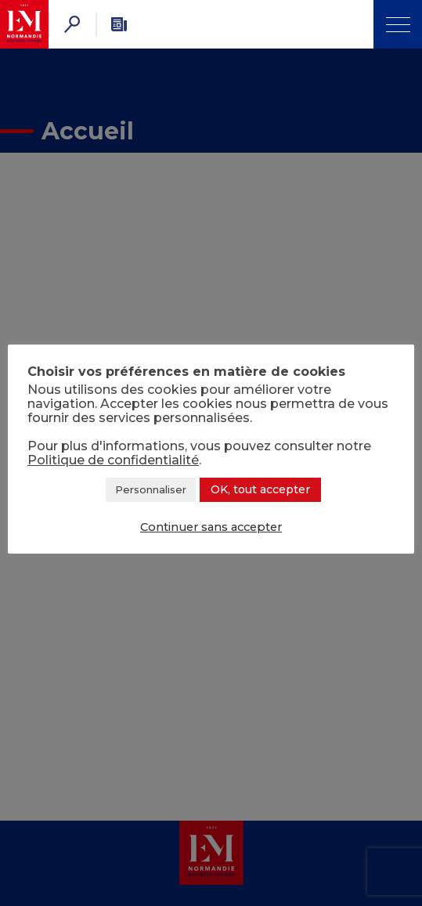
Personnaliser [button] (150, 489)
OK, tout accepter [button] (260, 489)
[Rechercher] (72, 24)
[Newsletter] (119, 24)
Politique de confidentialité (113, 460)
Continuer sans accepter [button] (211, 527)
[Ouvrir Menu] (397, 24)
